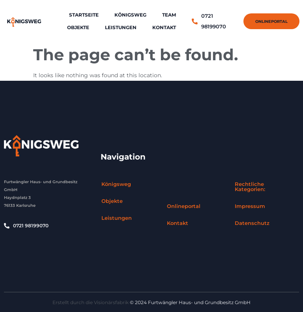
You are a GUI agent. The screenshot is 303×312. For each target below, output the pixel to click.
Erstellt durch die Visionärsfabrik (90, 302)
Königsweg (130, 15)
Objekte (78, 27)
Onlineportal (183, 206)
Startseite (84, 15)
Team (169, 15)
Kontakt (164, 27)
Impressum (250, 206)
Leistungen (121, 27)
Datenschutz (252, 223)
